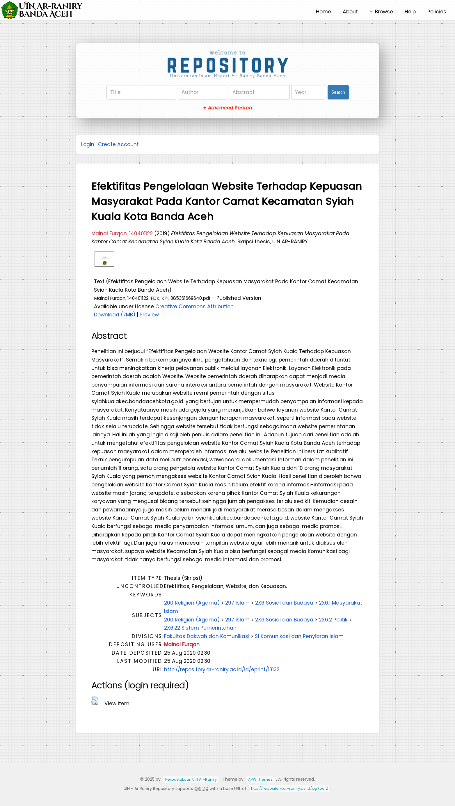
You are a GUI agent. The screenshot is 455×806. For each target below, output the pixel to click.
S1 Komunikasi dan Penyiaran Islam (299, 636)
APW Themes (260, 779)
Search (338, 92)
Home (323, 11)
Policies (436, 11)
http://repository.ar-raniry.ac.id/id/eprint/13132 (222, 669)
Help (410, 11)
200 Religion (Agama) (192, 602)
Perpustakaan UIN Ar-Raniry (191, 779)
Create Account (118, 144)
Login (87, 144)
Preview (149, 314)
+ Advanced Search (227, 107)
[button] (94, 701)
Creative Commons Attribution (194, 306)
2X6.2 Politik (333, 619)
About (350, 11)
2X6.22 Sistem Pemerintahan (200, 627)
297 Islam (237, 602)
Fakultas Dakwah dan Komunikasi (206, 636)
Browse (384, 11)
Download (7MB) (114, 314)
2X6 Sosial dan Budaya (284, 602)
